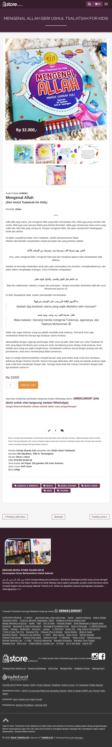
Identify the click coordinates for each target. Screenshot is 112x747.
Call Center (53, 668)
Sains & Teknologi (79, 626)
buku (48, 485)
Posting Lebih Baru (15, 517)
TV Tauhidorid (82, 685)
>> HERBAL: (65, 638)
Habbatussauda (94, 638)
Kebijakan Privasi (82, 668)
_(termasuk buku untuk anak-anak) (49, 618)
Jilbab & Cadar (85, 632)
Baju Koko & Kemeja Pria (88, 629)
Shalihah (56, 685)
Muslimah (6, 626)
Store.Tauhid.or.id (20, 699)
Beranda (58, 517)
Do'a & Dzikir (49, 623)
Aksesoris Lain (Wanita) (30, 635)
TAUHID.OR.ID (9, 685)
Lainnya (46, 629)
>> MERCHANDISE (98, 626)
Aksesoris (36, 629)
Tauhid (70, 618)
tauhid (62, 490)
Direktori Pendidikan (25, 705)
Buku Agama (58, 635)
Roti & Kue (22, 643)
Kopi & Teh (87, 643)
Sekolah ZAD (41, 705)
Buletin (26, 685)
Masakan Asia (8, 643)
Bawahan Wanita (9, 635)
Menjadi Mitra (66, 668)
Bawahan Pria (32, 632)
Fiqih (39, 623)
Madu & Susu (79, 638)
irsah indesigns (76, 737)
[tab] (49, 430)
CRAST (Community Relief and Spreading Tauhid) (44, 691)
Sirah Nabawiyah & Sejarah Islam (89, 623)
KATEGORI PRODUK (12, 618)
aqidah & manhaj (26, 485)
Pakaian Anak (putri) (32, 638)
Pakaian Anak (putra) (11, 638)
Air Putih (60, 643)
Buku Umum (72, 635)
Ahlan (18, 209)
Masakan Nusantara (63, 641)
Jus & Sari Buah (73, 643)
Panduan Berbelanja (37, 668)
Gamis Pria (70, 629)
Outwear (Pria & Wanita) (51, 632)
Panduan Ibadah (64, 623)
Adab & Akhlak (99, 618)
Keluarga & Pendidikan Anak (56, 626)
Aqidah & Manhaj (83, 618)
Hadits (32, 623)
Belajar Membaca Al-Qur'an (14, 623)
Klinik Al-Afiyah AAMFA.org (80, 691)
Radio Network (96, 685)
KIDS (33, 685)
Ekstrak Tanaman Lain (12, 641)
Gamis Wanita (70, 632)
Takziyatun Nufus (10, 621)
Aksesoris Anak (50, 638)
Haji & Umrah (36, 699)
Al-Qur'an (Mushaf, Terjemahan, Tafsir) (37, 621)
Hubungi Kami (98, 668)
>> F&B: (28, 641)
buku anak (89, 485)
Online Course (68, 685)
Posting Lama (99, 517)
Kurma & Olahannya (43, 641)
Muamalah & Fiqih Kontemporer (27, 626)
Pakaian (14, 629)
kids (48, 490)
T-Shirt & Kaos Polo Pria (13, 632)
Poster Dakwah (44, 685)
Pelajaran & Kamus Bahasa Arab (70, 621)
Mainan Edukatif (87, 635)
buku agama (67, 485)
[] (98, 4)
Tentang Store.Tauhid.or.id (14, 668)
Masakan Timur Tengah (84, 641)
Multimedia (25, 629)
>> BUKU (28, 618)
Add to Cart (28, 385)
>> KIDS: (47, 635)
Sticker (5, 629)
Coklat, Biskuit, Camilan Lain (41, 643)
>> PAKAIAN (57, 629)
